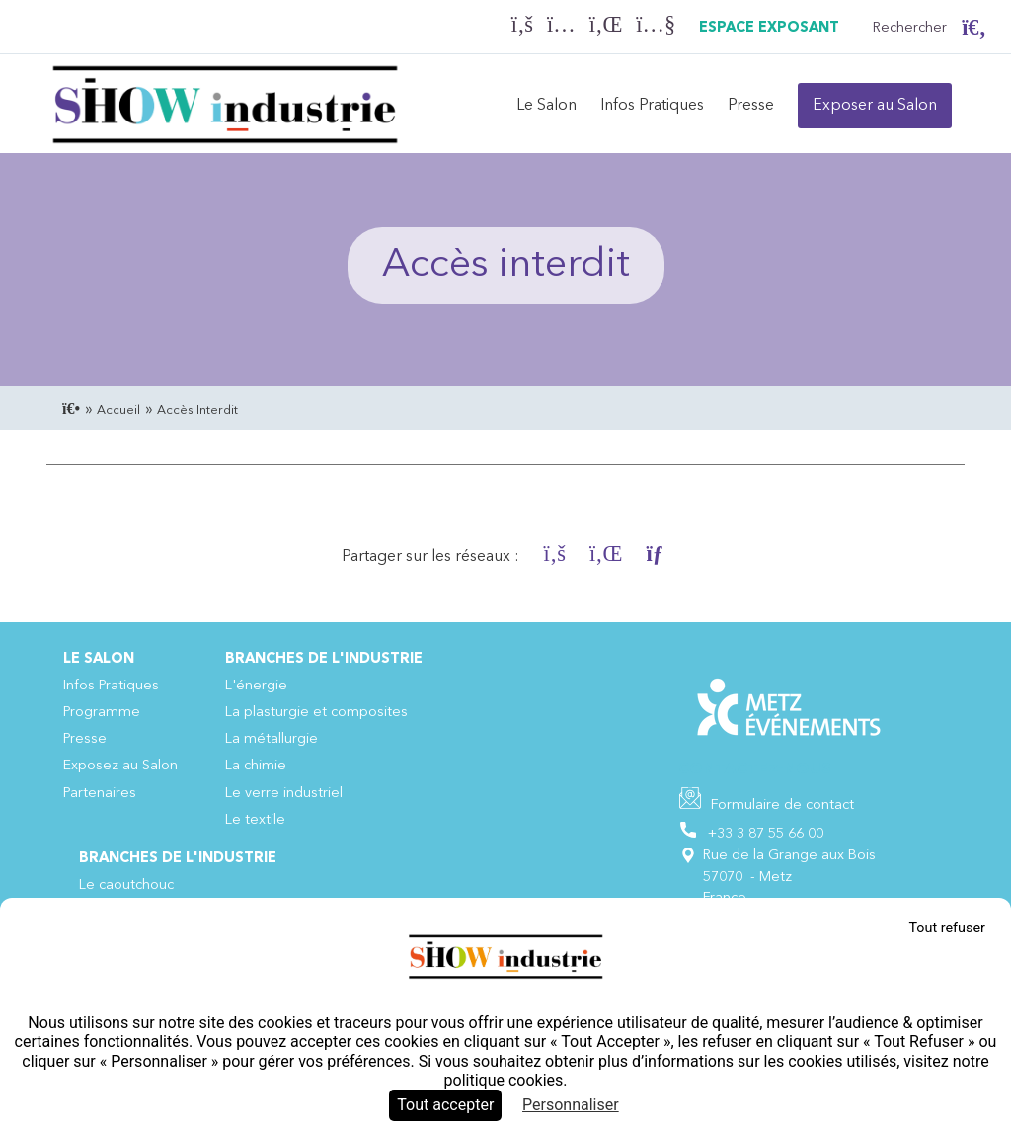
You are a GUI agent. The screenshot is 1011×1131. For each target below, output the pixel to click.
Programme (101, 712)
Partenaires (99, 793)
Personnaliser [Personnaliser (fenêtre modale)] (570, 1104)
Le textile (255, 820)
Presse (751, 106)
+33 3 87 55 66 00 (765, 834)
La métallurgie (271, 739)
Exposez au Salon (120, 766)
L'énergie (256, 686)
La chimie (255, 766)
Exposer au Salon (875, 106)
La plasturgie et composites (316, 712)
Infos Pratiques (652, 106)
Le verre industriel (284, 793)
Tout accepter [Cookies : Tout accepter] (445, 1104)
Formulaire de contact (782, 805)
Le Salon (546, 106)
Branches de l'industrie (324, 659)
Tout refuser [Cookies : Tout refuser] (946, 928)
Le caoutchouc (126, 885)
